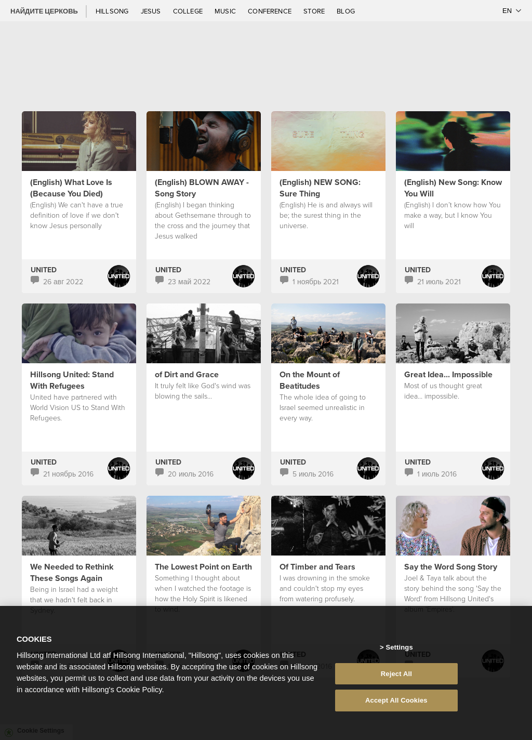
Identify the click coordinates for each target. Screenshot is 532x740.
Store (314, 11)
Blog (346, 11)
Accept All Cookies (396, 704)
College (188, 11)
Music (226, 11)
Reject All (396, 677)
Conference (270, 11)
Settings (399, 651)
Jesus (152, 11)
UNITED (44, 270)
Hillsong (113, 11)
